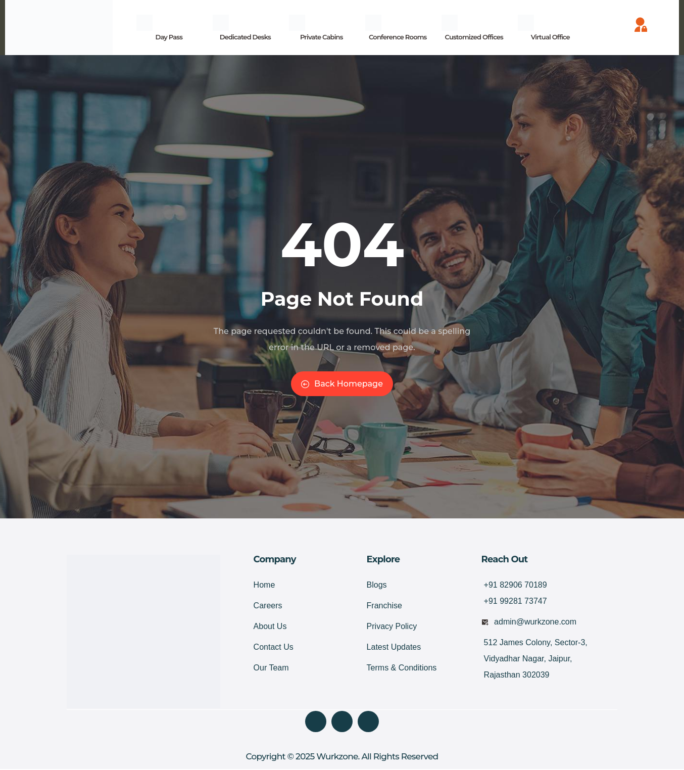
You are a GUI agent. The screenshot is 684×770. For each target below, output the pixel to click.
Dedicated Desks (245, 37)
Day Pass (168, 37)
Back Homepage (342, 384)
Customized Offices (474, 37)
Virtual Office (550, 37)
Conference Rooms (397, 37)
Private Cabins (321, 37)
